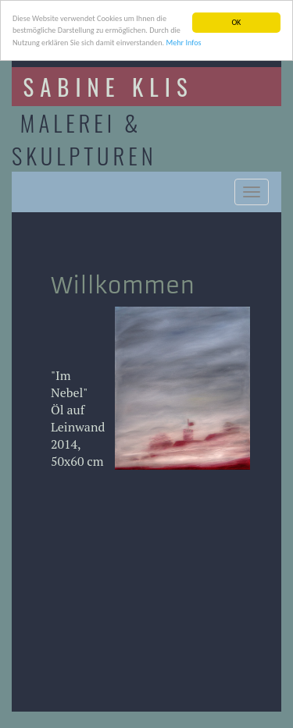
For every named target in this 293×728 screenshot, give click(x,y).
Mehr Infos (183, 42)
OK (236, 22)
